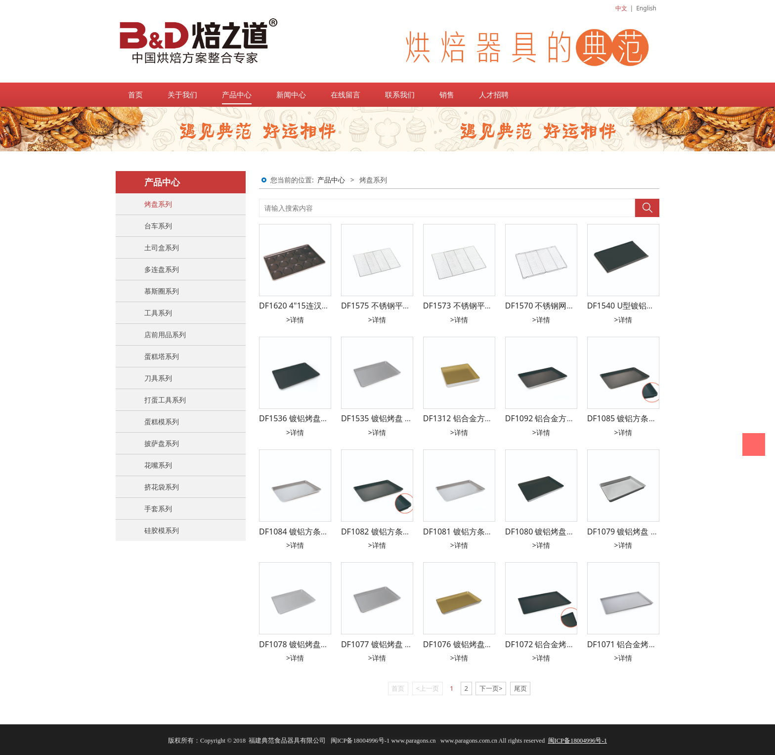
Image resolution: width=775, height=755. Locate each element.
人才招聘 (494, 94)
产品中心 (237, 94)
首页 (135, 94)
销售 (446, 94)
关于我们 (182, 94)
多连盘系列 (161, 269)
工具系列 (158, 312)
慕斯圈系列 (161, 291)
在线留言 (345, 94)
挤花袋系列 (161, 486)
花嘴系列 (158, 465)
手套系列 (158, 508)
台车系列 (158, 225)
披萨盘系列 (161, 443)
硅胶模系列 (161, 530)
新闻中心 (291, 94)
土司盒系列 (161, 247)
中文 (621, 8)
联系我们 (400, 94)
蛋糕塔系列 (161, 356)
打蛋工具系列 (165, 399)
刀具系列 (158, 378)
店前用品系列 (165, 334)
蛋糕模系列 (161, 421)
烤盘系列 (158, 204)
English (646, 8)
